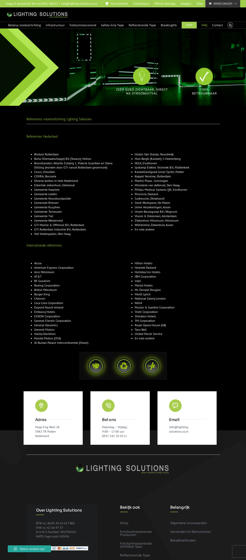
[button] (230, 25)
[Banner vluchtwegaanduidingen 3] (123, 67)
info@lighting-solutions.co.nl (79, 3)
